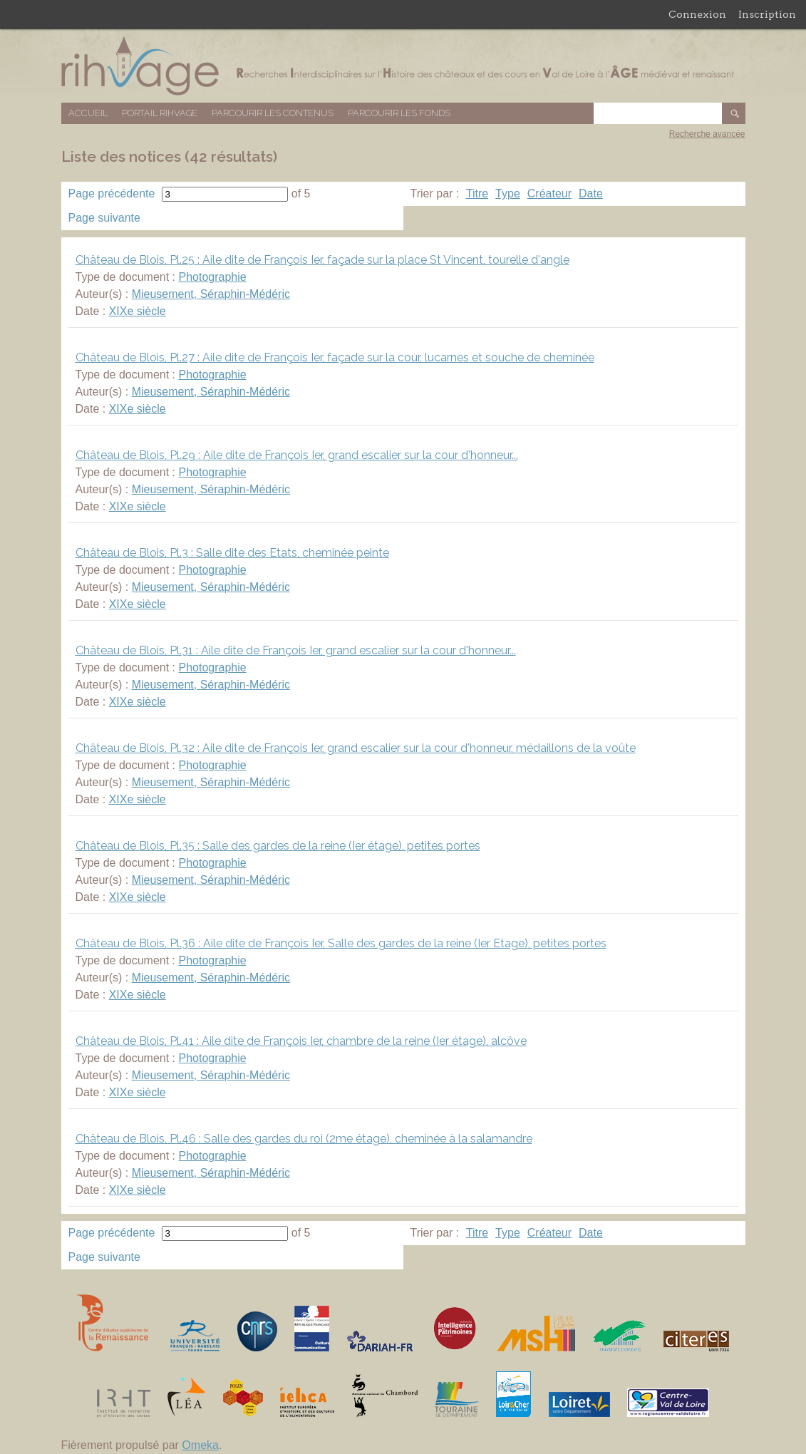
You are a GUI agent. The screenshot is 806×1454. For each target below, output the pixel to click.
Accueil (88, 113)
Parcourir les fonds (399, 113)
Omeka (200, 1445)
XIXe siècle (137, 311)
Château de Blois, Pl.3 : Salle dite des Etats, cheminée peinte (232, 553)
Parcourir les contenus (273, 113)
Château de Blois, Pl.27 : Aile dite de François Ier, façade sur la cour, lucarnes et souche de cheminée (335, 357)
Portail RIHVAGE (159, 113)
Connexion (697, 14)
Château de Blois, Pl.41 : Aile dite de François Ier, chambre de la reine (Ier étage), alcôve (301, 1041)
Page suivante (104, 218)
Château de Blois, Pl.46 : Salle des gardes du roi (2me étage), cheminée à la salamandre (304, 1138)
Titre (477, 193)
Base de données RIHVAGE (403, 66)
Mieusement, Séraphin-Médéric (211, 294)
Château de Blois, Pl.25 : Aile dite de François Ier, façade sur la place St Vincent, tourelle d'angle (322, 260)
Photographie (212, 277)
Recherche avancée (707, 134)
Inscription (767, 14)
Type (507, 193)
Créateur (549, 193)
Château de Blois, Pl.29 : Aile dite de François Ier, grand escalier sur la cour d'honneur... (297, 455)
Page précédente (111, 193)
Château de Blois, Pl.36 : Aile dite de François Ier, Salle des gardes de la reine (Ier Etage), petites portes (341, 943)
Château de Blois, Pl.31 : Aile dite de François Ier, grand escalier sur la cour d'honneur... (296, 650)
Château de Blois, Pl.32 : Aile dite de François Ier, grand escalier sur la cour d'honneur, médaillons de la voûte (356, 748)
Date (591, 193)
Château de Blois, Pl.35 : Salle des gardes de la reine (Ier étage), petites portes (278, 845)
